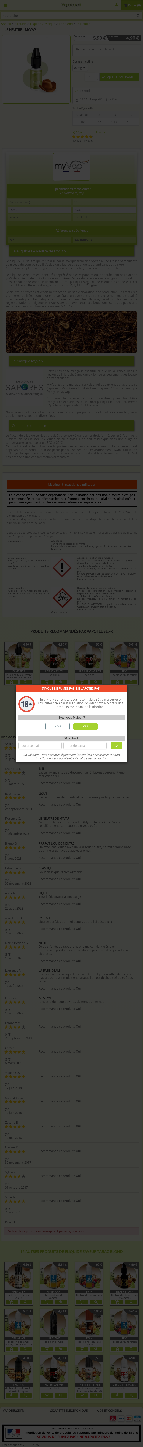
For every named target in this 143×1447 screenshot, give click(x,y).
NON (58, 726)
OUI (85, 726)
